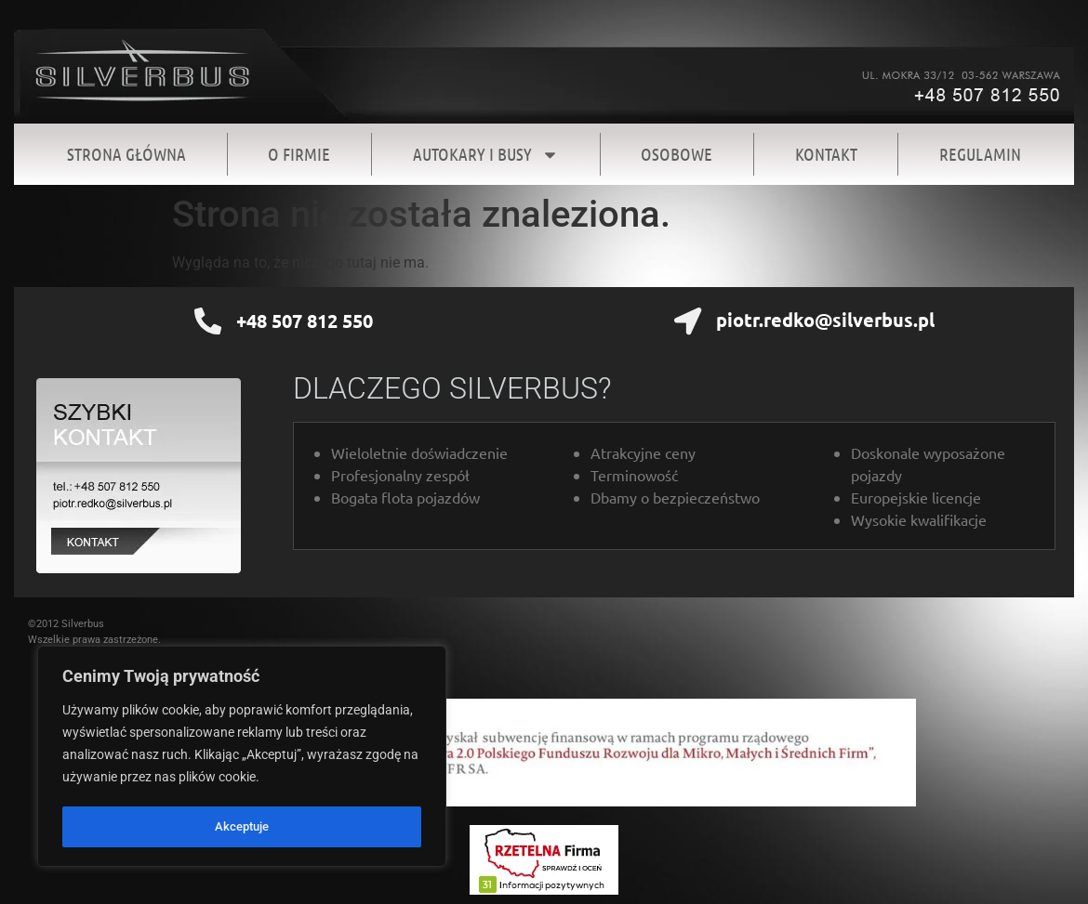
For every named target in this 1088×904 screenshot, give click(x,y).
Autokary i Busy (486, 155)
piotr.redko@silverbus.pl (824, 320)
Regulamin (980, 153)
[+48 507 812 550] (208, 321)
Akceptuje (242, 826)
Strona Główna (126, 153)
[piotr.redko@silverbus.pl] (688, 321)
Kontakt (826, 153)
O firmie (299, 153)
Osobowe (676, 153)
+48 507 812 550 (303, 320)
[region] (241, 758)
